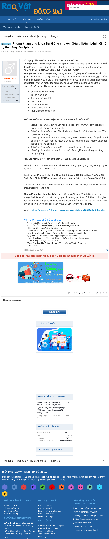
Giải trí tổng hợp (45, 516)
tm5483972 (42, 405)
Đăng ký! (54, 311)
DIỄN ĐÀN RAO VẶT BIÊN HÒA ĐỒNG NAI (25, 472)
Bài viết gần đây (33, 27)
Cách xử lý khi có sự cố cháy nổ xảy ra (44, 228)
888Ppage (41, 410)
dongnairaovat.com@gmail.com (89, 515)
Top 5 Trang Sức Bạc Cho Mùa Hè (42, 240)
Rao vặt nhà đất (45, 508)
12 (18, 92)
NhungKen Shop (45, 531)
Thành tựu (32, 245)
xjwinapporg (42, 407)
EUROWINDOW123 (60, 402)
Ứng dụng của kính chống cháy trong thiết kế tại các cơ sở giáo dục (57, 233)
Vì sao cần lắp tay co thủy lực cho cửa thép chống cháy (51, 223)
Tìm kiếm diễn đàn (12, 27)
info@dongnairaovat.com (86, 512)
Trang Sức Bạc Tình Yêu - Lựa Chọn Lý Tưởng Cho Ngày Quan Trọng (58, 238)
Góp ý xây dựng (11, 511)
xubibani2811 (38, 51)
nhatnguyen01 (43, 402)
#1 (107, 250)
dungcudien (42, 412)
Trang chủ (9, 19)
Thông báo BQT (11, 505)
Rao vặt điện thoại (46, 514)
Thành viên (43, 19)
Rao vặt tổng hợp (45, 505)
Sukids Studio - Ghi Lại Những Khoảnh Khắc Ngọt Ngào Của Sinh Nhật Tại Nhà (62, 230)
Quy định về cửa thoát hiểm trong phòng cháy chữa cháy (52, 235)
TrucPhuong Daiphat (58, 407)
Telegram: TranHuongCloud (85, 530)
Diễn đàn (27, 19)
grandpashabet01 (55, 410)
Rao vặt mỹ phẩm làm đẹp (49, 511)
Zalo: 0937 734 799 (83, 526)
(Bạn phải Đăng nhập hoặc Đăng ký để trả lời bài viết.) (88, 293)
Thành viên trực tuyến (51, 396)
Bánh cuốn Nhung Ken (48, 528)
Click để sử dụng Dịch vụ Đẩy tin (75, 256)
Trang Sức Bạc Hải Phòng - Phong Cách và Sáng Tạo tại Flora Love (57, 243)
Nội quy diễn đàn (11, 508)
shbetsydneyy (54, 405)
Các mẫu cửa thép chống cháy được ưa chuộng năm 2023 (53, 225)
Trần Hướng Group (46, 534)
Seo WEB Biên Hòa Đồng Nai (51, 525)
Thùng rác (18, 51)
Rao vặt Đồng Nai (83, 523)
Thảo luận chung (11, 514)
